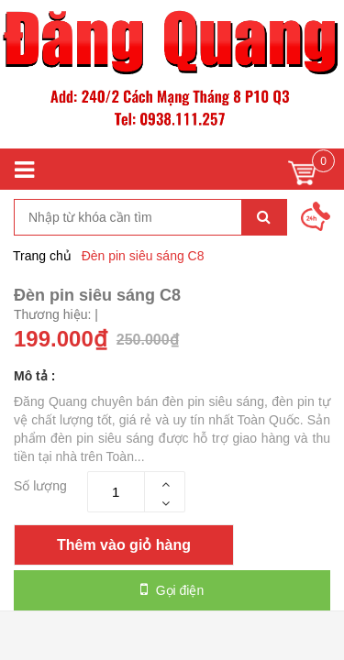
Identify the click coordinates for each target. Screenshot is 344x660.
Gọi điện (172, 589)
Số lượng (40, 485)
